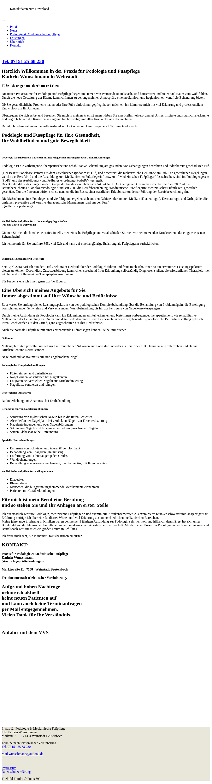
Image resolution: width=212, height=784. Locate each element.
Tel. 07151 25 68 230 (23, 61)
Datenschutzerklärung (16, 771)
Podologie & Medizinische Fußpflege (35, 34)
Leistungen (17, 38)
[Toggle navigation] (3, 20)
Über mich (17, 41)
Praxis (14, 26)
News (13, 30)
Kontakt (15, 45)
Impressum (9, 768)
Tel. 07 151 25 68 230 (16, 746)
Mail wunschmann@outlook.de (22, 754)
